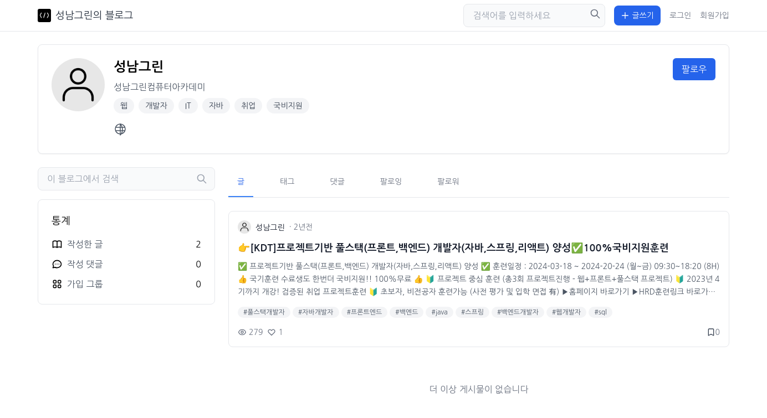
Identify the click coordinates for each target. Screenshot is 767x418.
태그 (287, 181)
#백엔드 (406, 312)
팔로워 (448, 181)
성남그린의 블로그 (94, 15)
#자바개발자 (316, 312)
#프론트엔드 (364, 312)
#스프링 (472, 312)
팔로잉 (391, 181)
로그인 (680, 15)
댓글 (337, 181)
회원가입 (714, 15)
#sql (600, 312)
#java (439, 312)
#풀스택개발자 (264, 312)
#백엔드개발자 (518, 312)
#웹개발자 (566, 312)
